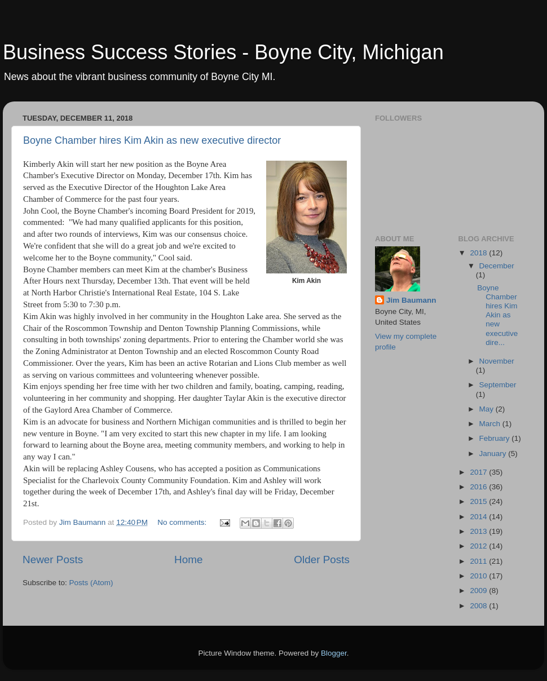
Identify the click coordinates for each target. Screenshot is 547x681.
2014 (479, 516)
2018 (479, 253)
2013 (479, 531)
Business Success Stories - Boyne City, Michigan (223, 52)
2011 (479, 561)
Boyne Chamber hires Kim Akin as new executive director (152, 140)
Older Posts (322, 559)
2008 (479, 606)
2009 (479, 590)
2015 (479, 501)
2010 (479, 576)
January (494, 453)
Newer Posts (53, 559)
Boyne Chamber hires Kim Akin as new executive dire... (497, 315)
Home (188, 559)
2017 (479, 472)
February (495, 438)
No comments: (183, 522)
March (490, 423)
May (487, 409)
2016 (479, 487)
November (496, 361)
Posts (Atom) (91, 582)
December (496, 266)
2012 (479, 546)
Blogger (334, 653)
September (498, 385)
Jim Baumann (411, 300)
